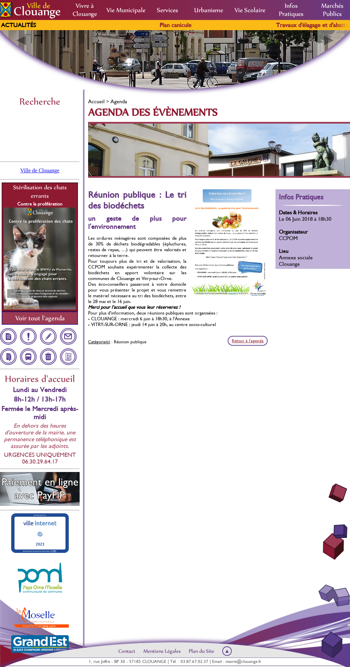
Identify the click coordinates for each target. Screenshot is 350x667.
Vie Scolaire (249, 10)
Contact (126, 651)
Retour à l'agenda (248, 340)
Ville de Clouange (39, 170)
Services (167, 10)
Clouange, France (40, 133)
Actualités (18, 25)
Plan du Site (201, 651)
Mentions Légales (162, 651)
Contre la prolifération (39, 204)
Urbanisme (208, 10)
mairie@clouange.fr (243, 661)
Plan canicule (185, 25)
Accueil (96, 101)
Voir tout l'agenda (40, 318)
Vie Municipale (125, 10)
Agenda (118, 101)
